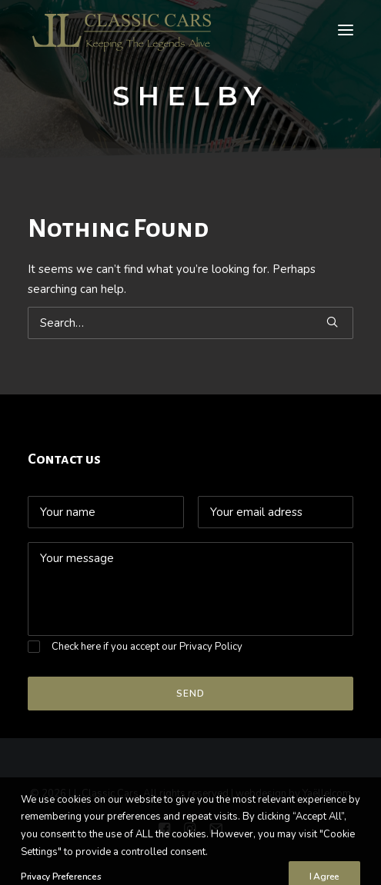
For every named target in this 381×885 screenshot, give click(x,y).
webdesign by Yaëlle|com (293, 793)
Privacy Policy (210, 647)
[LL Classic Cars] (128, 30)
